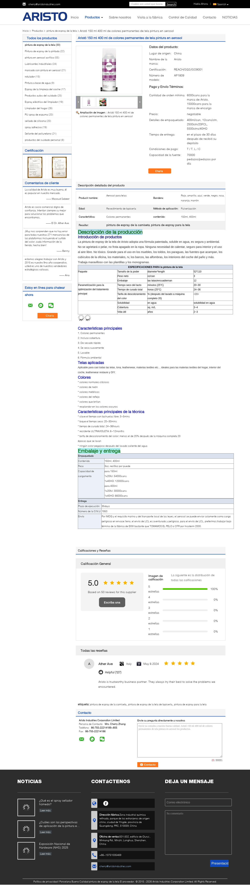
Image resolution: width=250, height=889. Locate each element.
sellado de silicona (35, 120)
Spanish (222, 4)
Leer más (45, 810)
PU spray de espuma (36, 114)
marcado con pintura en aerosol (43, 70)
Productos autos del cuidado (41, 95)
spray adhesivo (33, 127)
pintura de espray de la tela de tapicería (150, 704)
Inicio (75, 17)
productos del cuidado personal (42, 139)
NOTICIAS (230, 17)
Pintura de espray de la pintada (42, 51)
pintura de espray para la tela (190, 704)
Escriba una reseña (112, 604)
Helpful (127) (113, 672)
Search (171, 4)
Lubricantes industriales (38, 63)
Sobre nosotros (120, 17)
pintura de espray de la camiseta (108, 704)
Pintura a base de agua (38, 82)
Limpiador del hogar (36, 108)
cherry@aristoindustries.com (44, 4)
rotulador (30, 76)
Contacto (209, 17)
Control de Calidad (183, 17)
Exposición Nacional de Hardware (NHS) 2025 (54, 845)
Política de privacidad (45, 881)
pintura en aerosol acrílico (39, 57)
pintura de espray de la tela (62, 30)
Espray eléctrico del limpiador (41, 101)
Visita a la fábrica (149, 17)
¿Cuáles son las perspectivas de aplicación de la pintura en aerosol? (58, 824)
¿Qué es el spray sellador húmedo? (56, 802)
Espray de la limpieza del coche (42, 89)
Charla (161, 171)
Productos (92, 17)
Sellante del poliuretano (38, 133)
